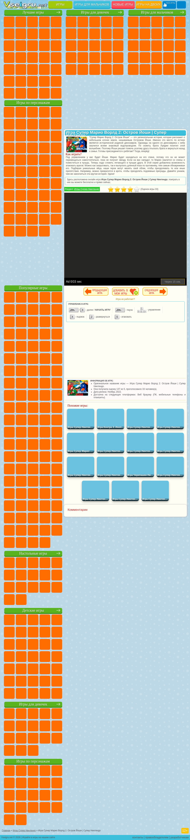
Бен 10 (156, 69)
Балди (32, 195)
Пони (71, 22)
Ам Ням (56, 136)
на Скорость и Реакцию (20, 69)
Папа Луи (118, 45)
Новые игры (123, 4)
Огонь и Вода (94, 22)
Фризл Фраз (56, 159)
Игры (60, 4)
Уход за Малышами (106, 69)
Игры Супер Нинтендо (86, 189)
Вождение (9, 93)
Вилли (9, 112)
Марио (32, 159)
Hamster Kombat (32, 231)
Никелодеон (20, 81)
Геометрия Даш (44, 33)
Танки (168, 22)
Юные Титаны (56, 171)
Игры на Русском (20, 57)
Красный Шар (32, 124)
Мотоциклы (180, 33)
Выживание (168, 57)
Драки (156, 45)
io (20, 45)
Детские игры (33, 610)
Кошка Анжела (106, 33)
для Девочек (20, 22)
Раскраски (94, 33)
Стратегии (156, 22)
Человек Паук (44, 159)
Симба (20, 219)
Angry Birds (44, 136)
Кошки (71, 45)
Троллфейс (44, 124)
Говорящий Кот (44, 112)
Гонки (168, 45)
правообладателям (156, 837)
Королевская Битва (133, 33)
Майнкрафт (145, 33)
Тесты (118, 22)
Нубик (20, 207)
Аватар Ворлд (9, 219)
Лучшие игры (33, 12)
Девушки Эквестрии (82, 22)
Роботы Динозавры (156, 57)
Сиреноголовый (32, 183)
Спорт (56, 33)
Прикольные (56, 57)
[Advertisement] (33, 260)
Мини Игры (9, 69)
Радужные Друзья (44, 207)
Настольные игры (33, 553)
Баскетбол (56, 81)
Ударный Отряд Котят (20, 159)
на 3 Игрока (9, 81)
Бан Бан (56, 219)
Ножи (32, 57)
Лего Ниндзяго (56, 112)
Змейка (44, 69)
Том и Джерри (44, 171)
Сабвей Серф (32, 136)
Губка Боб (20, 112)
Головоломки (56, 69)
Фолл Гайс (20, 183)
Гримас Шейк (20, 231)
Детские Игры (44, 22)
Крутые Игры (32, 81)
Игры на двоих (148, 4)
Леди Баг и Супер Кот (56, 124)
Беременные (71, 57)
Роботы (133, 57)
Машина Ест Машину (133, 69)
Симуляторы (32, 22)
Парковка (133, 22)
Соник (56, 148)
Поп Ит (32, 33)
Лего (20, 136)
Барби (106, 22)
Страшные (32, 45)
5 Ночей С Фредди (9, 124)
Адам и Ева (9, 171)
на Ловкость (9, 33)
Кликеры (56, 45)
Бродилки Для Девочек (82, 33)
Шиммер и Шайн (20, 171)
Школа (44, 81)
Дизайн (118, 69)
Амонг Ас (44, 183)
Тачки (32, 148)
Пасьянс (9, 57)
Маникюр (106, 57)
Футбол (145, 22)
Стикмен (133, 45)
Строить (44, 93)
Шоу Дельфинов (9, 148)
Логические (44, 45)
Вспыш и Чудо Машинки (44, 148)
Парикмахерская (94, 45)
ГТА (145, 69)
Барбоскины (9, 159)
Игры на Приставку (56, 93)
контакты (137, 837)
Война (32, 93)
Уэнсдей (44, 219)
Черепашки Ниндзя (168, 33)
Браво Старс (56, 183)
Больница (94, 57)
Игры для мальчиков (92, 4)
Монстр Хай (71, 33)
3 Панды (20, 148)
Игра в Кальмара (9, 195)
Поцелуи (106, 45)
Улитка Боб (20, 124)
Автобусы (180, 69)
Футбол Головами (20, 93)
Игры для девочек (95, 12)
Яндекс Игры (20, 33)
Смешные (9, 45)
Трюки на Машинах (32, 69)
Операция (118, 57)
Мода (94, 69)
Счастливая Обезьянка (32, 171)
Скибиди (9, 231)
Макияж (71, 69)
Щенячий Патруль (32, 112)
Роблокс (9, 207)
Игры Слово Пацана (32, 219)
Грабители (180, 57)
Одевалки (82, 45)
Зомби (180, 22)
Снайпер (180, 45)
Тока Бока (56, 207)
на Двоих (56, 22)
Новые (9, 22)
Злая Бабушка (9, 136)
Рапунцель (82, 57)
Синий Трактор (9, 183)
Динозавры (44, 57)
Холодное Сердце (118, 33)
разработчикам (180, 837)
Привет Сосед (32, 207)
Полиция (145, 57)
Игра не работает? (125, 299)
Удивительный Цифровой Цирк (44, 231)
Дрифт (168, 69)
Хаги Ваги (56, 195)
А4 (20, 195)
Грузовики (145, 45)
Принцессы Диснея (82, 69)
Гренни (44, 195)
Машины (156, 33)
